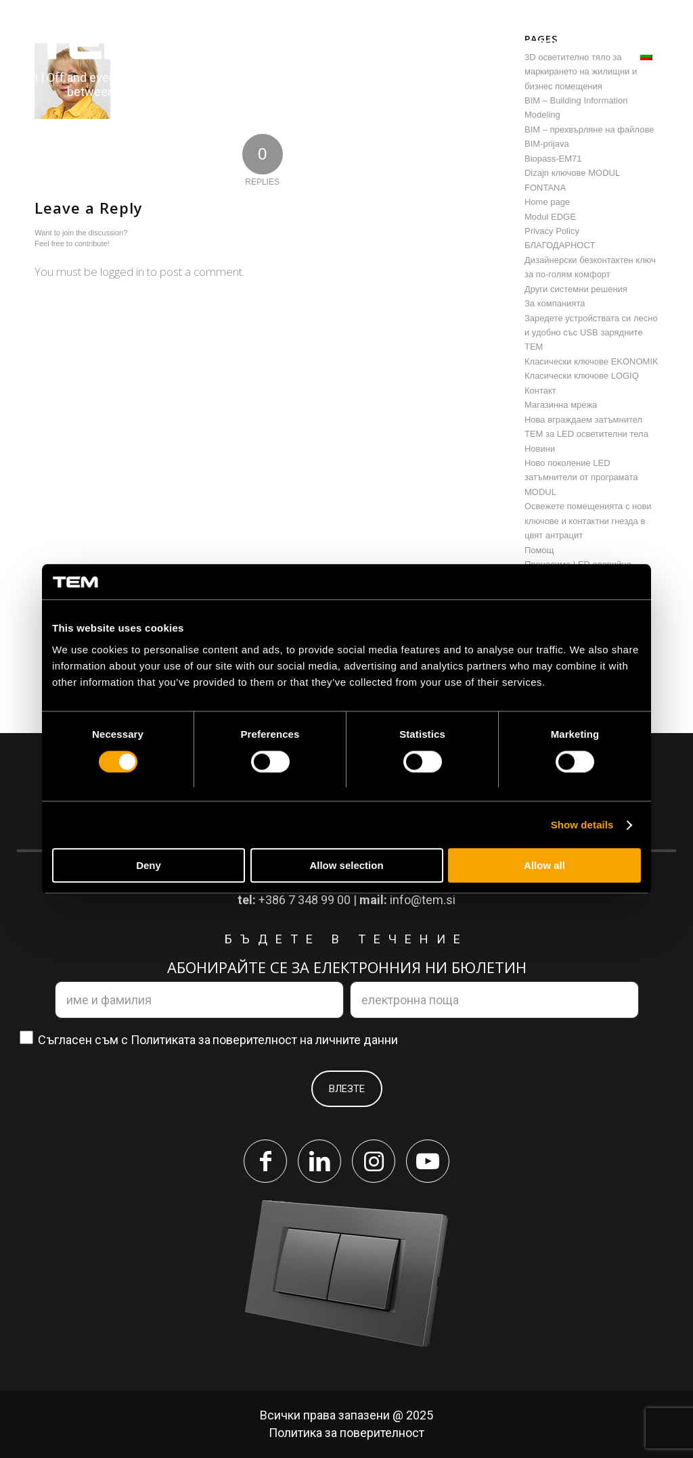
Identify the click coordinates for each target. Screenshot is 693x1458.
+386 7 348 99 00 (305, 900)
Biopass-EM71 (553, 159)
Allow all (544, 866)
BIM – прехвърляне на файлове (589, 129)
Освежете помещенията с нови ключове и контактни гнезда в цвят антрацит (588, 520)
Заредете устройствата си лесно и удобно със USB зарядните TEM (591, 332)
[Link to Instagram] (373, 1161)
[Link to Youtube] (427, 1161)
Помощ (539, 550)
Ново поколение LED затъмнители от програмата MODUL (581, 477)
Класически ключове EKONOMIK (591, 361)
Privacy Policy (551, 231)
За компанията (554, 303)
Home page (547, 202)
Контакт (540, 390)
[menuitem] (247, 45)
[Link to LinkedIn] (319, 1161)
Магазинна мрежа (560, 405)
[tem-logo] (90, 63)
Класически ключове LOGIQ (581, 376)
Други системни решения (575, 289)
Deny (148, 866)
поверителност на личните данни (305, 1040)
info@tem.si (422, 900)
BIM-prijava (546, 144)
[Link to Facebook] (265, 1161)
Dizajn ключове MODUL (572, 173)
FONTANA (545, 188)
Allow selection (346, 866)
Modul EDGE (550, 217)
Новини (539, 449)
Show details (582, 824)
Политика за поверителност (346, 1433)
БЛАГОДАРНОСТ (559, 245)
